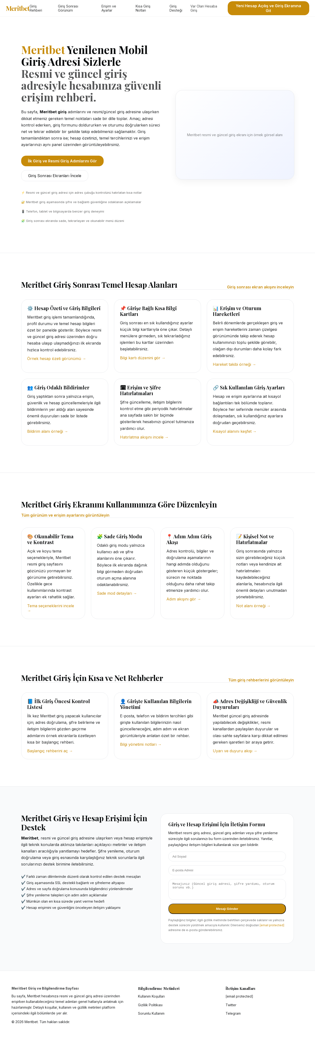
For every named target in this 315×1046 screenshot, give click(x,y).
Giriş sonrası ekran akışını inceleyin (260, 287)
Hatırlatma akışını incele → (144, 437)
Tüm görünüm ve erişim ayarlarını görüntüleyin (65, 515)
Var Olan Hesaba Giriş (203, 8)
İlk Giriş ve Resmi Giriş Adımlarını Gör (62, 161)
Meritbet (18, 8)
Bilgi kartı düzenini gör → (142, 357)
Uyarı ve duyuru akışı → (235, 750)
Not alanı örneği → (253, 605)
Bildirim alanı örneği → (47, 431)
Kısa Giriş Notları (143, 8)
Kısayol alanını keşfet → (235, 431)
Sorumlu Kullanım (151, 1016)
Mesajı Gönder (227, 911)
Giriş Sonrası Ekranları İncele (54, 175)
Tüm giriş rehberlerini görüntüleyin (261, 680)
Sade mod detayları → (117, 593)
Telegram (233, 1016)
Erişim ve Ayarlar (108, 8)
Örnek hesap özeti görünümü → (56, 358)
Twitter (231, 1008)
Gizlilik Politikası (150, 1008)
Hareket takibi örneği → (234, 364)
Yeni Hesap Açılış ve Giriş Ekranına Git (268, 8)
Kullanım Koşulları (151, 999)
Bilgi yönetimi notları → (141, 744)
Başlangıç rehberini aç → (50, 750)
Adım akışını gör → (183, 599)
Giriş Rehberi (36, 8)
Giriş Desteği (176, 8)
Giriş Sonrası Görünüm (68, 8)
